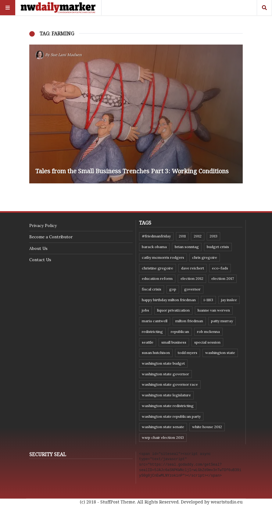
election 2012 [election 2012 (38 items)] (192, 278)
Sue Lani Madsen (66, 54)
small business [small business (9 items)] (173, 342)
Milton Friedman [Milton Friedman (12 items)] (189, 321)
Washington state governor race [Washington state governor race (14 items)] (170, 384)
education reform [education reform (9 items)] (157, 278)
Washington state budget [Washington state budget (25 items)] (163, 363)
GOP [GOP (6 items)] (172, 289)
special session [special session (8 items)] (207, 342)
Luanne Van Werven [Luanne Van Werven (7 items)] (214, 310)
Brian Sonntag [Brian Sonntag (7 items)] (187, 246)
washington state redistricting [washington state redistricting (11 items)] (168, 405)
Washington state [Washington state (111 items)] (220, 352)
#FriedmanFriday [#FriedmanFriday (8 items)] (156, 236)
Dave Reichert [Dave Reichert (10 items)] (192, 268)
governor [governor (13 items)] (192, 289)
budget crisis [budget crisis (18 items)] (218, 246)
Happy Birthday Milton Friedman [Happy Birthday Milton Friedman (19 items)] (169, 300)
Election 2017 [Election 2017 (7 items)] (222, 278)
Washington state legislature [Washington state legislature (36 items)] (166, 395)
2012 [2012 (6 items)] (198, 236)
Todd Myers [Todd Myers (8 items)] (187, 352)
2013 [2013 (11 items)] (213, 236)
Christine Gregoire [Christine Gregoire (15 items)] (157, 268)
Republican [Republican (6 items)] (180, 331)
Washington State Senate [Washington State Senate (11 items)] (163, 426)
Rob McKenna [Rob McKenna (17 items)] (208, 331)
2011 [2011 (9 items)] (182, 236)
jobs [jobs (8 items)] (145, 310)
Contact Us (40, 259)
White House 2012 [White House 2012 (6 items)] (207, 426)
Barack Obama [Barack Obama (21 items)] (154, 246)
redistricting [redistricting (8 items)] (152, 331)
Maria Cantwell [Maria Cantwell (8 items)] (154, 321)
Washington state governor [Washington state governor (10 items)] (165, 374)
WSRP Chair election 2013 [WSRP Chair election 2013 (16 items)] (163, 437)
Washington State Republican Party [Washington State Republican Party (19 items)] (171, 416)
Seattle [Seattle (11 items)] (147, 342)
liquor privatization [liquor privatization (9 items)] (173, 310)
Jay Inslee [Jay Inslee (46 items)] (229, 300)
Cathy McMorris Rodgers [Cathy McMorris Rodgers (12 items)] (163, 257)
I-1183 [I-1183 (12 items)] (208, 300)
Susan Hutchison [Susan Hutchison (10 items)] (156, 352)
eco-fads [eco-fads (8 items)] (220, 268)
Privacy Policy (43, 225)
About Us (38, 248)
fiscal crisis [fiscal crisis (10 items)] (151, 289)
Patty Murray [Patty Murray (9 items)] (222, 321)
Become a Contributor (51, 237)
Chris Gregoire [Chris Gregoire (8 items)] (204, 257)
